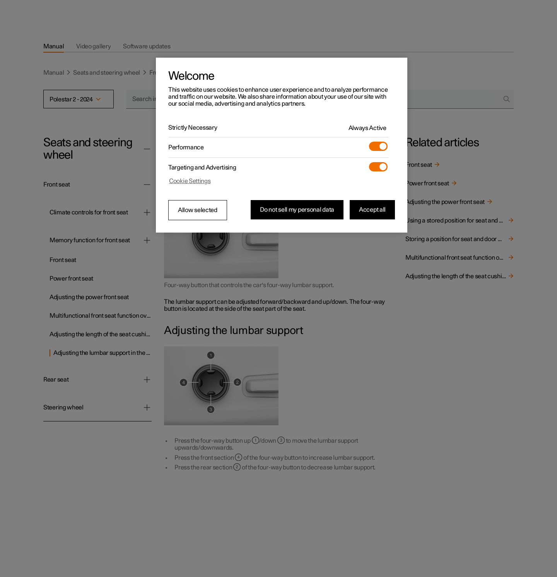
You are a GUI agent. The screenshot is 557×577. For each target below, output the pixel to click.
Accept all (372, 210)
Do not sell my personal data (297, 210)
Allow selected (197, 210)
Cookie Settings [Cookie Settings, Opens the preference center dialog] (190, 181)
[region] (281, 145)
